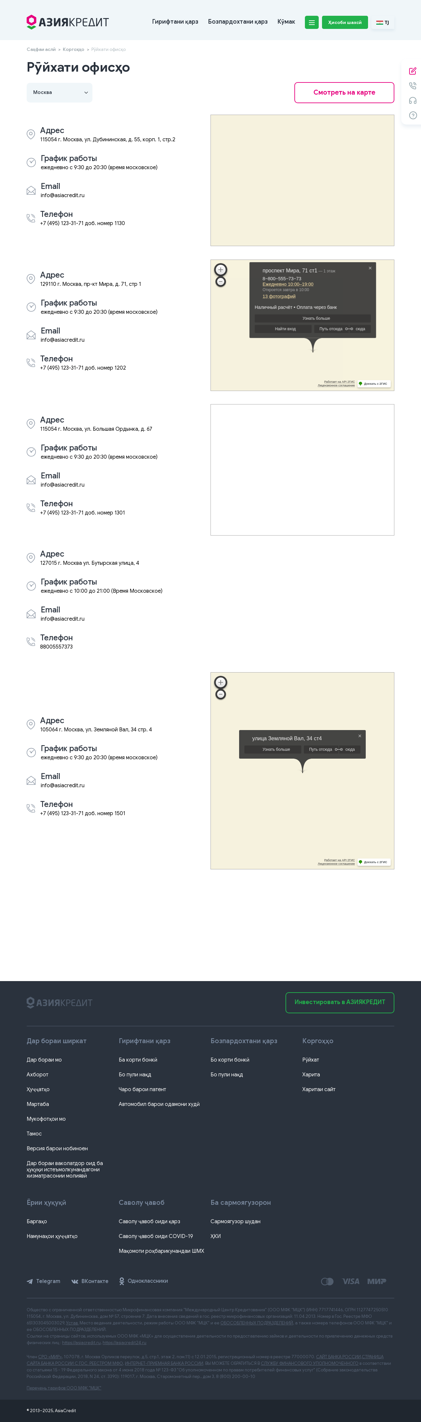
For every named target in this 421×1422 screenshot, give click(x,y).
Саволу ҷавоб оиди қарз (149, 1221)
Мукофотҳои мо (46, 1119)
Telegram (43, 1281)
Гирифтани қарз (175, 21)
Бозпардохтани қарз (238, 21)
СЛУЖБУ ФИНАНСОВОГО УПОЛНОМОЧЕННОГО (310, 1363)
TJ (382, 22)
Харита (311, 1074)
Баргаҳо (37, 1221)
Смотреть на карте (344, 92)
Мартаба (38, 1104)
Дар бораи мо (44, 1060)
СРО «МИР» (50, 1357)
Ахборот (37, 1074)
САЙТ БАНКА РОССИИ (338, 1357)
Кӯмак (286, 21)
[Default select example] (59, 93)
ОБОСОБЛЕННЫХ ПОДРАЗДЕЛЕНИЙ (256, 1323)
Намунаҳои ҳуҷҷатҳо (52, 1236)
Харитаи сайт (318, 1089)
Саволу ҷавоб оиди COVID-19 (156, 1236)
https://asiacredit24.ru (124, 1342)
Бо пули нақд (135, 1074)
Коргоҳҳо (73, 49)
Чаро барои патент (142, 1089)
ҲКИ (215, 1236)
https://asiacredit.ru (81, 1342)
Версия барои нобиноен (57, 1148)
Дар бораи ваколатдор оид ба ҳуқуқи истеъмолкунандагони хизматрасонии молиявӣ (65, 1169)
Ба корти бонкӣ (138, 1060)
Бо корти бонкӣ (229, 1060)
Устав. (72, 1323)
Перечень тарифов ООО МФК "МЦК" (64, 1388)
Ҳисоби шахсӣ (345, 22)
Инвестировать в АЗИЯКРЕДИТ (340, 1002)
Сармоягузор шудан (235, 1221)
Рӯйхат (310, 1060)
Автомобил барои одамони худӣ (159, 1104)
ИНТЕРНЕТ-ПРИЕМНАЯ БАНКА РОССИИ (164, 1363)
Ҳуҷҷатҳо (38, 1089)
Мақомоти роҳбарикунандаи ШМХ (161, 1251)
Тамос (34, 1134)
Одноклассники (143, 1281)
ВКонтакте (90, 1281)
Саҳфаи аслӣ (41, 49)
